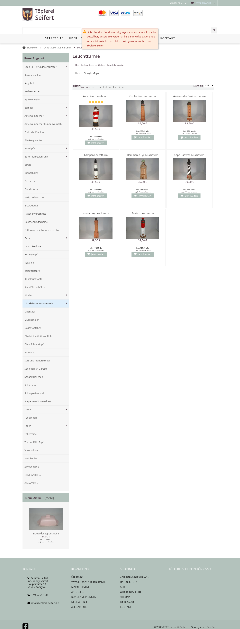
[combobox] (192, 14)
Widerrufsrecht (130, 580)
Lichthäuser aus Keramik (57, 36)
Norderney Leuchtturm (96, 201)
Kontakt (125, 595)
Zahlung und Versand (134, 565)
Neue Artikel (79, 590)
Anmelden (176, 3)
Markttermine (80, 575)
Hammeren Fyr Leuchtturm (142, 143)
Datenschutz (128, 570)
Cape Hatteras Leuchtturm (189, 143)
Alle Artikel (79, 595)
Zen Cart (211, 615)
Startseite (32, 36)
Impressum (127, 590)
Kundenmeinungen (83, 585)
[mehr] (49, 486)
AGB (122, 575)
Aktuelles (77, 580)
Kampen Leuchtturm (96, 143)
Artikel (103, 76)
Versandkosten (48, 530)
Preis (122, 76)
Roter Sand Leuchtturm (96, 85)
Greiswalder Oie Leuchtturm (189, 85)
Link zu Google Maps (87, 61)
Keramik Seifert (178, 615)
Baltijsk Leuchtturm (143, 201)
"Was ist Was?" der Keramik (88, 570)
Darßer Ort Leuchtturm (142, 85)
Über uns (77, 565)
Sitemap (125, 585)
